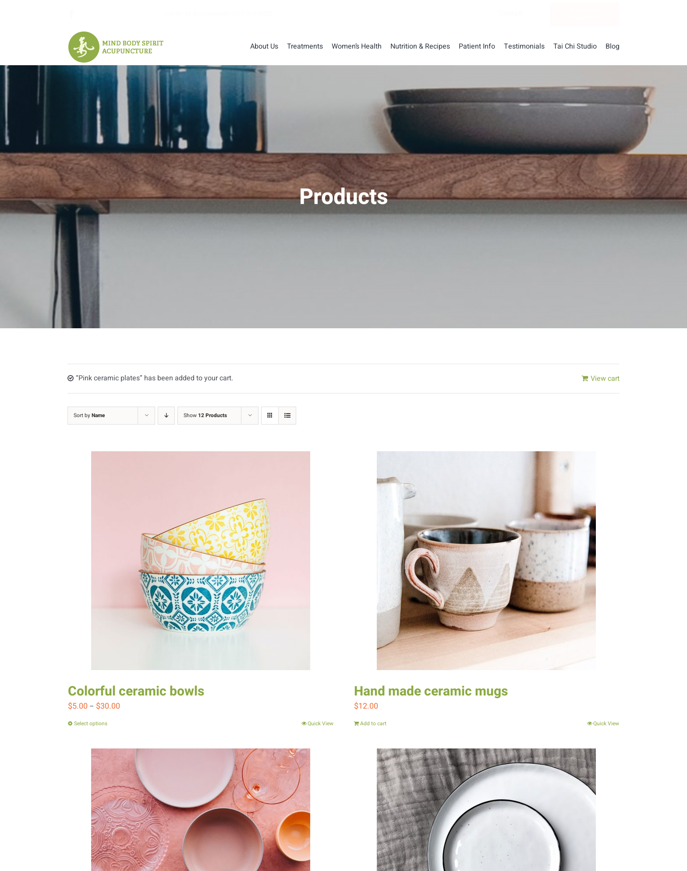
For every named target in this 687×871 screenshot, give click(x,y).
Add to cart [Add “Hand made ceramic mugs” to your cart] (373, 723)
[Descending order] (166, 416)
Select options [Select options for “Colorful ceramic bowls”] (90, 723)
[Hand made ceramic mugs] (487, 560)
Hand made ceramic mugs (431, 691)
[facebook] (71, 14)
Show (205, 415)
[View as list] (287, 415)
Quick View (320, 723)
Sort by (89, 415)
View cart (605, 378)
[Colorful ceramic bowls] (200, 560)
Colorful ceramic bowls (136, 691)
